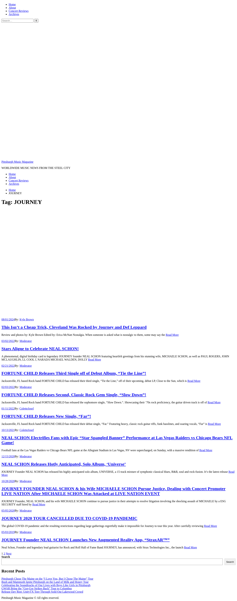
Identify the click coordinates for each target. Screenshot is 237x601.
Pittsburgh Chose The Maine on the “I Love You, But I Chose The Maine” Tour (47, 578)
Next (8, 553)
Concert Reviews (19, 10)
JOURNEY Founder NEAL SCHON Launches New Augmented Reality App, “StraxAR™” (85, 539)
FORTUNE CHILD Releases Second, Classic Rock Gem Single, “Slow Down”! (73, 394)
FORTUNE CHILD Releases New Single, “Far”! (46, 416)
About (12, 7)
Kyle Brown (27, 319)
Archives (14, 14)
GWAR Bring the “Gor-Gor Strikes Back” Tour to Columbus (36, 588)
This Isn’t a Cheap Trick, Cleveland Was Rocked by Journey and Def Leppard (74, 327)
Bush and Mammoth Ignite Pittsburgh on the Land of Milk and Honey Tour (45, 581)
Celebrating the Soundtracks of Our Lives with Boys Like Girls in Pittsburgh (45, 585)
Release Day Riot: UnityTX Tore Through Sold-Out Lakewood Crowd (42, 591)
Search (5, 556)
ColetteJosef (26, 408)
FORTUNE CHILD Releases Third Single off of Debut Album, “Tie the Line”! (73, 373)
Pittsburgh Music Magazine (17, 161)
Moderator (26, 340)
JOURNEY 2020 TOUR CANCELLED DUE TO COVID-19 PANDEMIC (69, 518)
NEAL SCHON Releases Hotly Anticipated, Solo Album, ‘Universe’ (63, 464)
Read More (172, 334)
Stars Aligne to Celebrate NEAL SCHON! (40, 348)
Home (12, 4)
